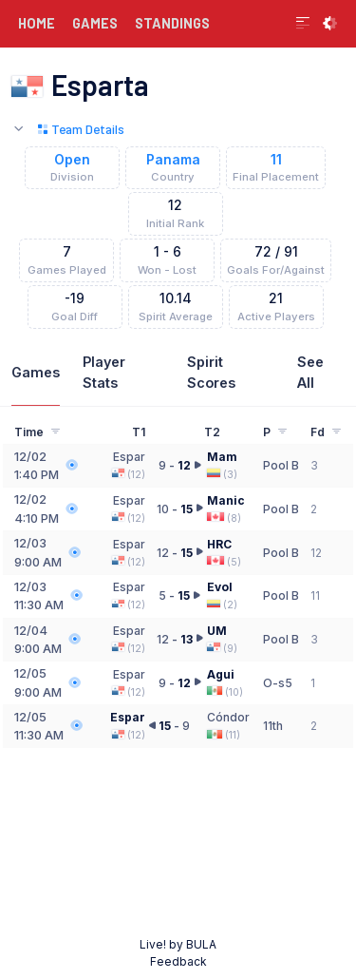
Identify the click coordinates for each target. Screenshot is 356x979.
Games (35, 372)
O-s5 (277, 683)
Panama (173, 159)
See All (310, 372)
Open (72, 159)
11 (276, 159)
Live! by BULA (178, 944)
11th (273, 726)
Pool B (281, 465)
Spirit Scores (211, 372)
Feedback (178, 961)
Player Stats (104, 372)
